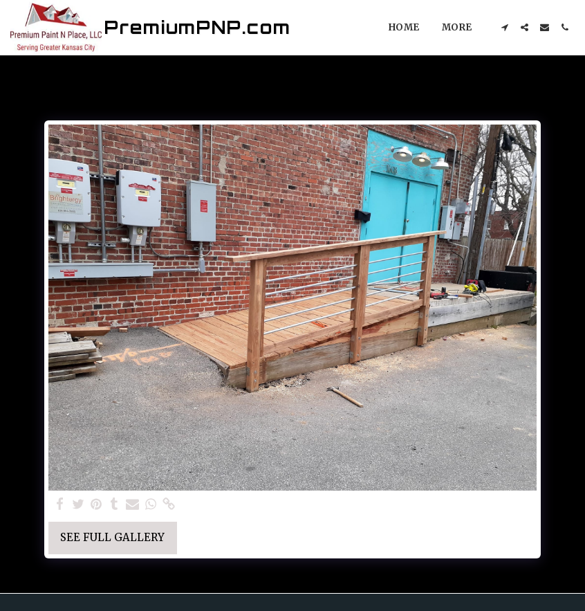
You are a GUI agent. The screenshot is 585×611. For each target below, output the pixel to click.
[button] (504, 27)
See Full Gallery (112, 537)
